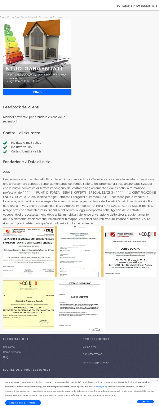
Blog (5, 357)
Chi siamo (9, 347)
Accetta (145, 402)
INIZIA (37, 91)
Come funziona (12, 352)
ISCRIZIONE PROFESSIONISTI (136, 5)
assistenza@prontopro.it (96, 362)
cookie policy (100, 386)
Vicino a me (90, 347)
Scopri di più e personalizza (23, 403)
